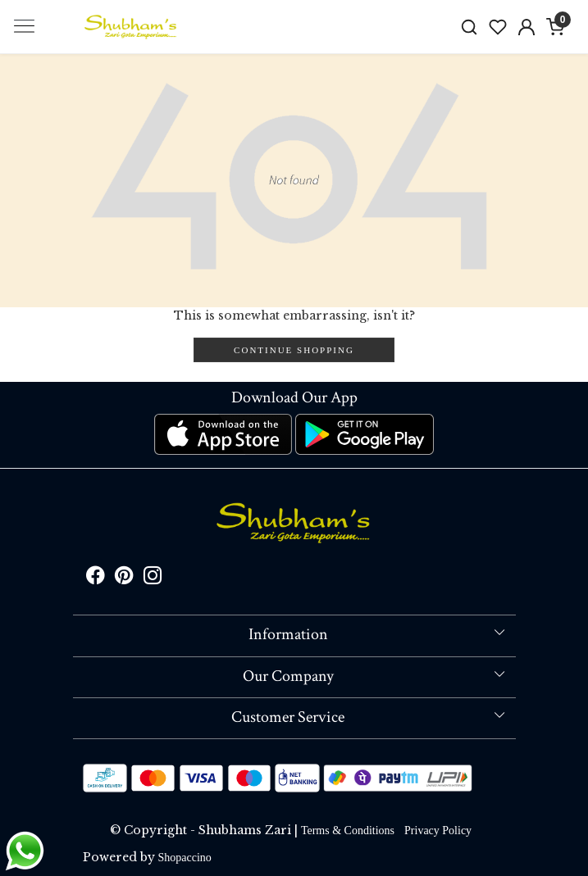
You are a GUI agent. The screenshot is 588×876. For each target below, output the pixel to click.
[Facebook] (95, 578)
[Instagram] (153, 578)
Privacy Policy (438, 830)
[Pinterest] (124, 578)
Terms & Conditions (347, 830)
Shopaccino (185, 857)
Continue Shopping (294, 350)
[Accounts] (527, 27)
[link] (469, 26)
